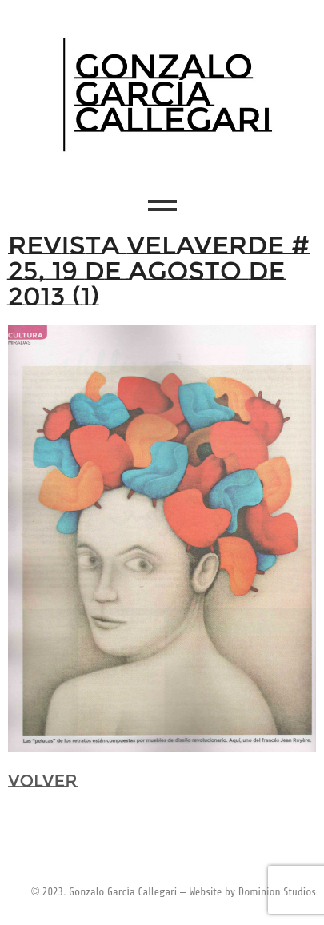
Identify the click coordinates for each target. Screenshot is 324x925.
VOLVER (42, 781)
